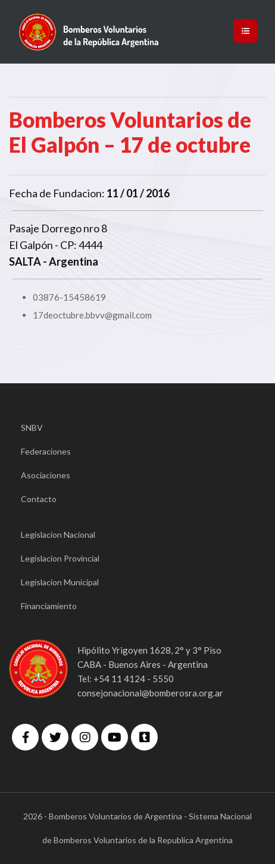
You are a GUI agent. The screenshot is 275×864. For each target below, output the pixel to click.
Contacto (39, 499)
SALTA (25, 261)
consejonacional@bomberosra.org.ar (150, 693)
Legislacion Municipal (60, 582)
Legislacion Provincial (60, 558)
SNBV (32, 427)
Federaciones (46, 451)
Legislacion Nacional (58, 534)
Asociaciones (45, 475)
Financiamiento (49, 606)
